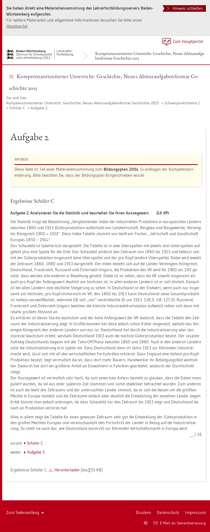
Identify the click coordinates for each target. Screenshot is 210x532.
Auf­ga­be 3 (36, 452)
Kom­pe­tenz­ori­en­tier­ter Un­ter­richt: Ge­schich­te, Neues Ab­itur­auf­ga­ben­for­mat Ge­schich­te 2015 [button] (104, 82)
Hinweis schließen (185, 8)
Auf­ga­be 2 (39, 107)
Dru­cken (143, 512)
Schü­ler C (17, 107)
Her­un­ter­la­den (67, 469)
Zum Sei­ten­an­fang (25, 512)
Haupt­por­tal (17, 26)
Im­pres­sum (195, 512)
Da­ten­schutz (168, 512)
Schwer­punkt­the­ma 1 (182, 103)
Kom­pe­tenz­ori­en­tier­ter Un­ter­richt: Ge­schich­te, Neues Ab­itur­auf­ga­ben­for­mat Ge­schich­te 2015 (150, 55)
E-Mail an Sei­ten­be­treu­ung (180, 523)
